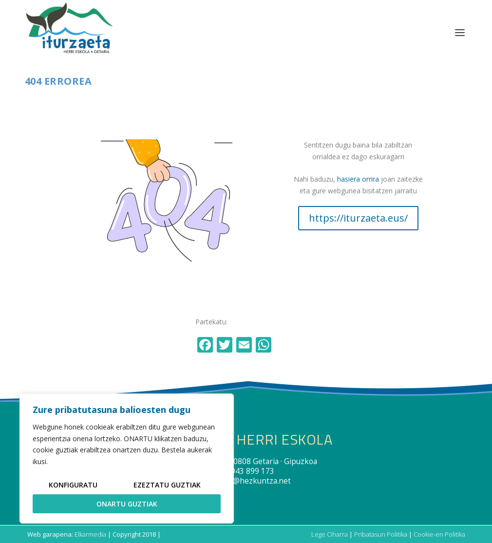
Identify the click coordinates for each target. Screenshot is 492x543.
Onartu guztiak (126, 503)
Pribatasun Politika (380, 534)
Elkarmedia (90, 534)
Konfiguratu (73, 484)
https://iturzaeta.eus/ (358, 218)
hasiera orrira (358, 179)
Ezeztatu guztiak (167, 484)
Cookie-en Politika (439, 534)
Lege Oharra (329, 534)
